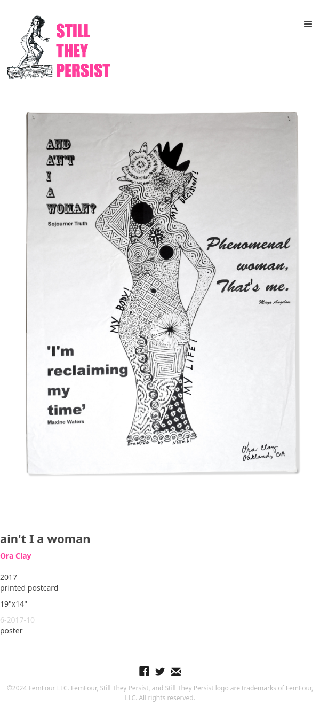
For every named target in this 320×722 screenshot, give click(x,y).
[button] (308, 24)
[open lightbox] (160, 292)
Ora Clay (15, 556)
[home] (56, 47)
